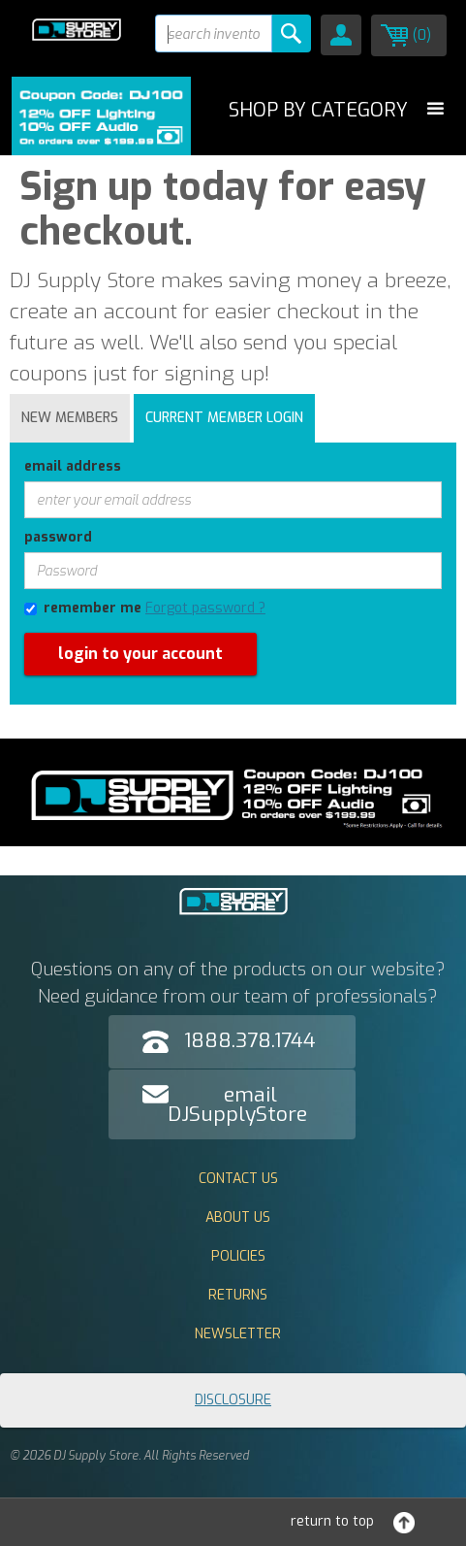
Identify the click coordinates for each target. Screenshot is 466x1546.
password (58, 537)
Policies (238, 1256)
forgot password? (65, 714)
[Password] (233, 570)
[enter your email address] (233, 499)
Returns (237, 1295)
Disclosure (233, 1400)
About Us (237, 1217)
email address (72, 466)
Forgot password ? (205, 608)
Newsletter (238, 1334)
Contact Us (238, 1178)
